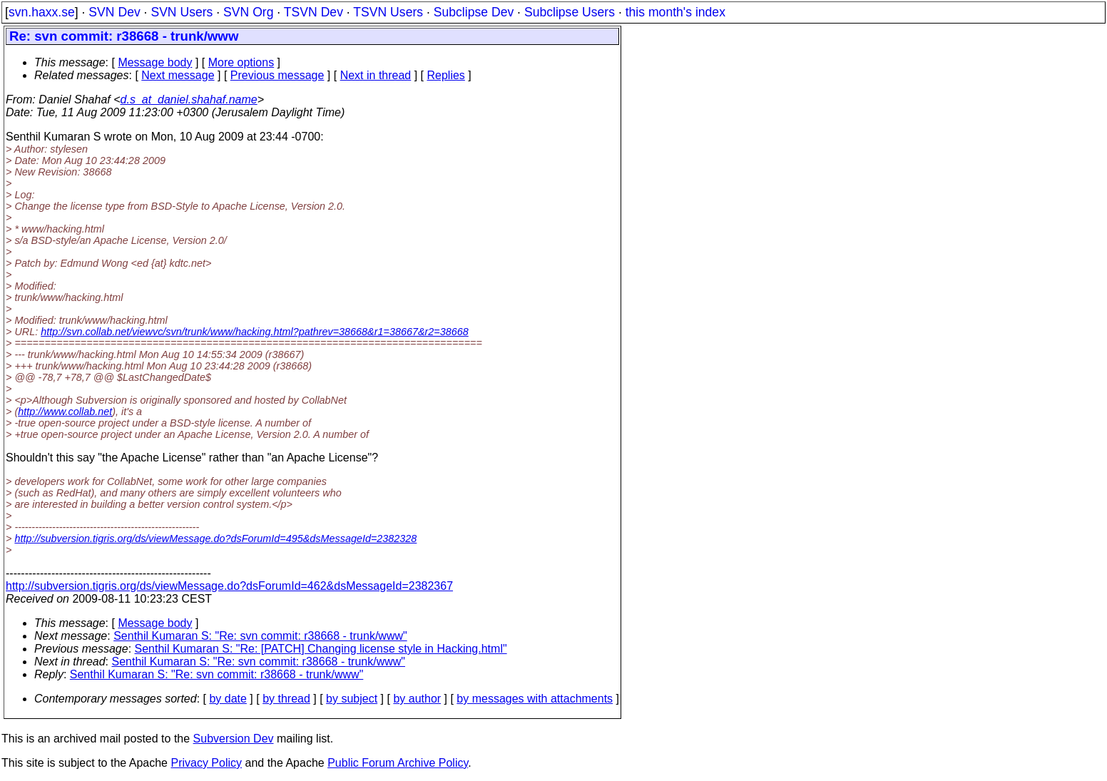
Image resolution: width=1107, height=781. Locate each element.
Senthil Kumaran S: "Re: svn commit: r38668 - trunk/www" (260, 636)
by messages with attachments (534, 699)
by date (227, 699)
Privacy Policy (206, 763)
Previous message (277, 75)
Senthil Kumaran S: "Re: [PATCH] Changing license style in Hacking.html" (321, 649)
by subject (351, 699)
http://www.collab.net (65, 411)
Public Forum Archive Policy (397, 763)
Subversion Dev (233, 738)
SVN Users (182, 12)
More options (241, 62)
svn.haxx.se (42, 12)
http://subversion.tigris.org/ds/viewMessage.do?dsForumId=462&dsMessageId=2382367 (229, 586)
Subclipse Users (569, 12)
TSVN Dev (313, 12)
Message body (155, 62)
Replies (446, 75)
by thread (286, 699)
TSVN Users (388, 12)
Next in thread (376, 75)
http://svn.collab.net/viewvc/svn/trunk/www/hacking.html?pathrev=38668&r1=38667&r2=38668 (255, 331)
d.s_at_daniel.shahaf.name (189, 99)
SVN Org (248, 12)
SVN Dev (114, 12)
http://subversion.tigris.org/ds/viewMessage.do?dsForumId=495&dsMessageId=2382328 (215, 538)
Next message (177, 75)
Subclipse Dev (474, 12)
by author (417, 699)
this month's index (675, 12)
